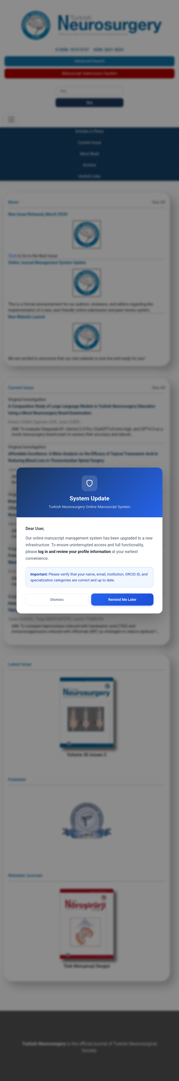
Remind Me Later (122, 599)
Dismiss (57, 599)
